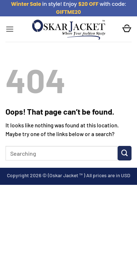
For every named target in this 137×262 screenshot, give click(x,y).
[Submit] (125, 153)
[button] (9, 29)
